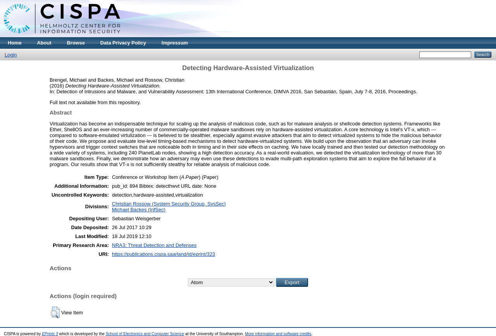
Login (11, 55)
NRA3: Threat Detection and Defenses (154, 245)
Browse (76, 43)
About (44, 43)
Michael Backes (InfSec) (138, 210)
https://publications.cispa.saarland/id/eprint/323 (163, 254)
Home (15, 43)
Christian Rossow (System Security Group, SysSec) (169, 204)
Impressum (175, 43)
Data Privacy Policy (123, 43)
